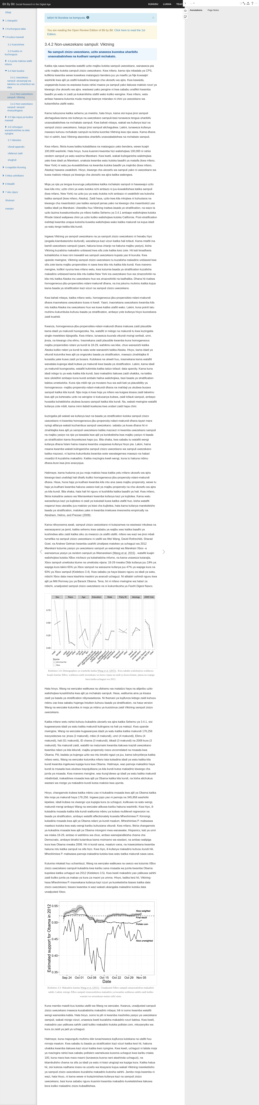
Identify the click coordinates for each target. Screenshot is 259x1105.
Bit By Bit (26, 4)
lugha (167, 4)
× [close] (153, 17)
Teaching (182, 4)
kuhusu (153, 4)
